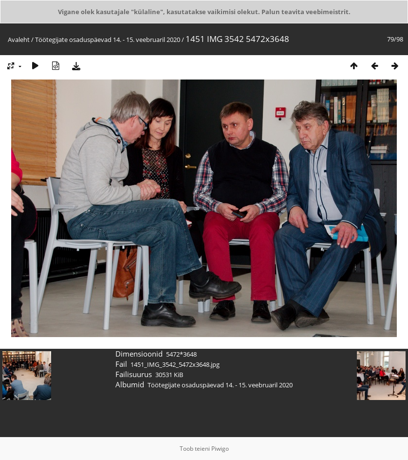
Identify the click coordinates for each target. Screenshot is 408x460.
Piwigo (220, 448)
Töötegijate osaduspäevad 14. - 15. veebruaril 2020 (107, 39)
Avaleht (19, 39)
